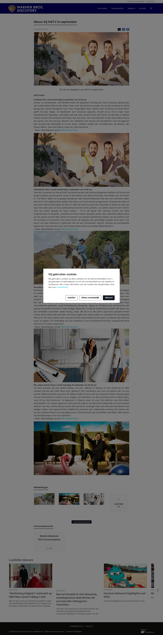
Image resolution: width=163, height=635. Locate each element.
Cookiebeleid (62, 287)
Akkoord (109, 297)
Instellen (71, 297)
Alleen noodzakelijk (90, 297)
